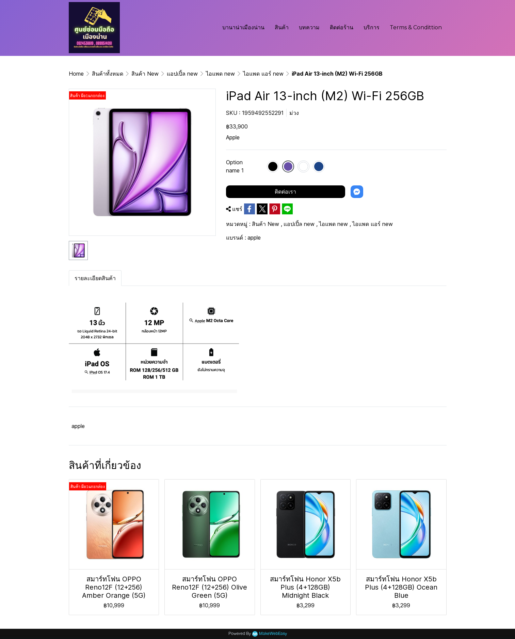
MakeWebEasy (273, 633)
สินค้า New (145, 73)
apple (254, 237)
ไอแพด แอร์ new (263, 73)
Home (76, 73)
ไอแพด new (220, 73)
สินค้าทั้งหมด (107, 73)
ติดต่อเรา (285, 191)
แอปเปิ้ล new (182, 73)
